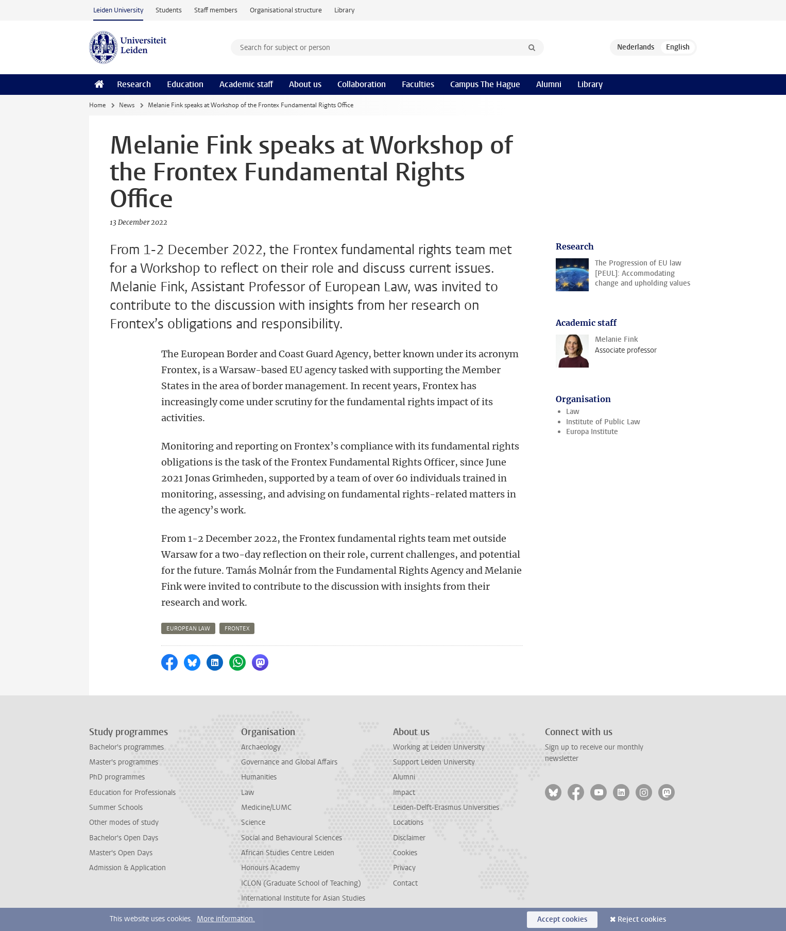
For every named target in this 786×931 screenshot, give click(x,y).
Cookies (405, 853)
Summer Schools (116, 807)
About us (305, 84)
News (126, 105)
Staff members (215, 10)
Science (253, 822)
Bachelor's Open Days (123, 838)
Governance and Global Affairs (289, 762)
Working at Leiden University (439, 747)
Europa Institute (592, 432)
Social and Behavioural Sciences (291, 838)
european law (188, 629)
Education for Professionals (132, 792)
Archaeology (261, 747)
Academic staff (246, 84)
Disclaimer (409, 838)
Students (169, 10)
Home (97, 105)
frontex (237, 629)
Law (572, 412)
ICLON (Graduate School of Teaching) (301, 883)
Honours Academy (270, 868)
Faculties (418, 84)
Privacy (404, 868)
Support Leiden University (434, 762)
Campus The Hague (485, 84)
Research (134, 84)
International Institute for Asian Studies (303, 898)
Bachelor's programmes (126, 747)
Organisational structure (286, 10)
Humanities (259, 777)
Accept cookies (562, 919)
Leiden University (118, 10)
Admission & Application (127, 868)
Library (344, 10)
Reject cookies (642, 919)
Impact (404, 792)
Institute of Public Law (603, 422)
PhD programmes (117, 777)
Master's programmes (123, 762)
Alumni (548, 84)
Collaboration (361, 84)
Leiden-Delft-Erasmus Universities (446, 807)
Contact (405, 883)
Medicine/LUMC (266, 807)
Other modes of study (124, 822)
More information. (226, 919)
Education (185, 84)
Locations (408, 822)
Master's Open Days (120, 853)
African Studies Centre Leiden (287, 853)
